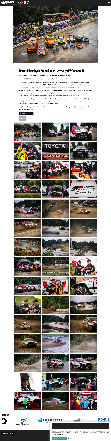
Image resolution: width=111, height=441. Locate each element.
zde (62, 435)
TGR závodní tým (23, 3)
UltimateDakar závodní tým (7, 3)
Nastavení (70, 438)
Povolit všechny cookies (60, 438)
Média (22, 118)
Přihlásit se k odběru (26, 113)
